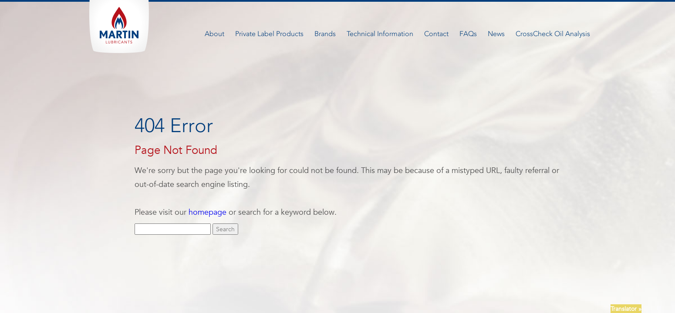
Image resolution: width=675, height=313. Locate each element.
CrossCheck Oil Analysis (553, 34)
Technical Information (380, 34)
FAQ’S (331, 278)
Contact (436, 34)
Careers (305, 278)
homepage (207, 212)
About (214, 34)
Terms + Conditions (430, 278)
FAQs (468, 34)
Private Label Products (269, 34)
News (496, 34)
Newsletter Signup (372, 278)
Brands (325, 34)
